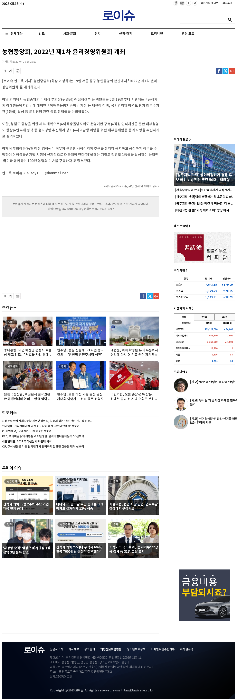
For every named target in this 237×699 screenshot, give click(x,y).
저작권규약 (186, 649)
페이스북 (219, 71)
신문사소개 (56, 649)
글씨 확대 (11, 71)
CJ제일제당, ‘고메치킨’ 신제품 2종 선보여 (26, 431)
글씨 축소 (5, 71)
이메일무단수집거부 (163, 649)
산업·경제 (125, 34)
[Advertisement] (43, 253)
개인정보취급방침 (111, 649)
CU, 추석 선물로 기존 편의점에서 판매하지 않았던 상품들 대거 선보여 (43, 446)
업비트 (204, 317)
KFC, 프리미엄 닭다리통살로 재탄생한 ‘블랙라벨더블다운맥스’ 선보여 (43, 436)
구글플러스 (232, 71)
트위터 (225, 71)
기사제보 (73, 649)
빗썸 (184, 317)
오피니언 (157, 34)
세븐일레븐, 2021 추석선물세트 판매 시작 (27, 441)
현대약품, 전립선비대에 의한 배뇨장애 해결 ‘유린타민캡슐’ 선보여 (40, 426)
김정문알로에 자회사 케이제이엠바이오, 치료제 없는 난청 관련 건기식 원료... (47, 421)
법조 (42, 34)
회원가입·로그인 (210, 3)
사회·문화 (69, 34)
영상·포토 (188, 34)
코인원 (224, 317)
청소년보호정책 (136, 649)
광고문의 (89, 649)
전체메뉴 (17, 34)
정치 (98, 34)
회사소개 (226, 3)
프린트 (18, 71)
